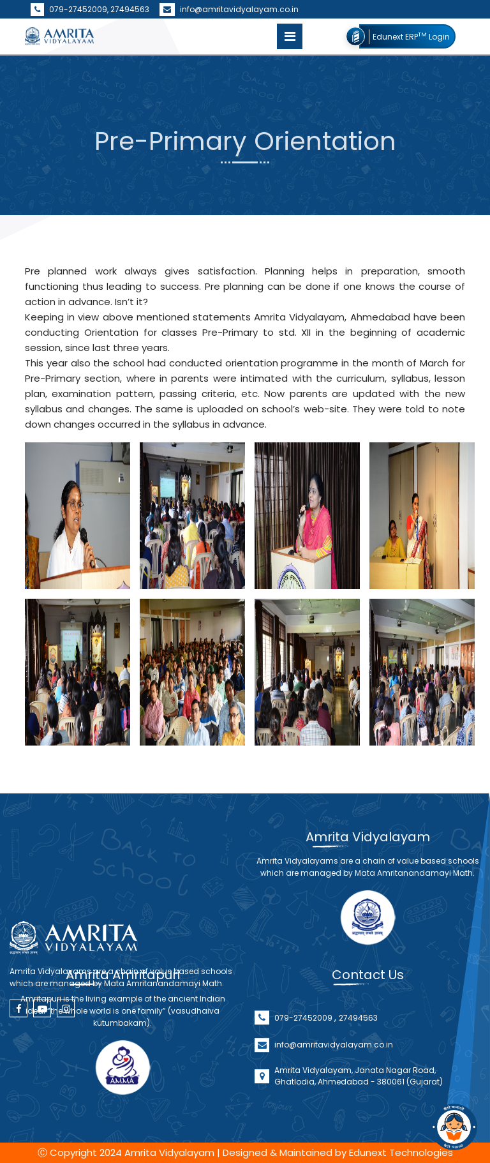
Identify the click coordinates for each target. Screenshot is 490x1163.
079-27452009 (304, 1040)
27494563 (129, 9)
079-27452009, (70, 9)
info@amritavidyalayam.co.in (229, 9)
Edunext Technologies (401, 1152)
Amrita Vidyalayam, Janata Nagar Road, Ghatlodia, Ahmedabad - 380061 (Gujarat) (358, 1098)
